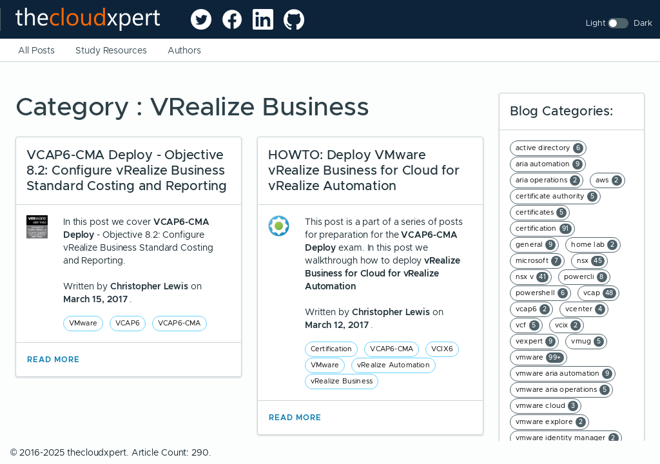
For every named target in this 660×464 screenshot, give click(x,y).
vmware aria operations (563, 390)
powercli (585, 277)
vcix (568, 325)
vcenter (585, 309)
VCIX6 (442, 348)
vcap (599, 293)
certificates (541, 213)
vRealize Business (342, 380)
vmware (540, 358)
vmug (587, 341)
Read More (53, 359)
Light (596, 22)
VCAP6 (127, 322)
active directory (549, 148)
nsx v (532, 277)
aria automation (549, 164)
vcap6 (533, 309)
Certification (332, 348)
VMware (83, 322)
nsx (591, 261)
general (536, 245)
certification (544, 229)
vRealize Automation (393, 364)
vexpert (536, 341)
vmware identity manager (567, 438)
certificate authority (556, 196)
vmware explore (551, 422)
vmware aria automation (564, 374)
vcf (527, 325)
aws (609, 180)
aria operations (548, 180)
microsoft (538, 261)
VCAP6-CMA (179, 322)
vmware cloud (547, 406)
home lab (594, 245)
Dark (643, 22)
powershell (542, 293)
